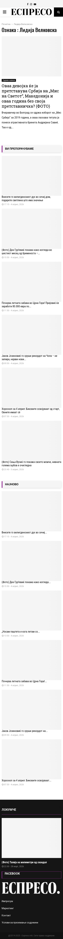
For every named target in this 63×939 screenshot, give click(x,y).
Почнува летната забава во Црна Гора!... (24, 681)
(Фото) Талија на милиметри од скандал (24, 862)
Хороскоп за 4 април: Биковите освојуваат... (26, 780)
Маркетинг (8, 908)
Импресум (7, 901)
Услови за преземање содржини (20, 922)
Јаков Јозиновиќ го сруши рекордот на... (25, 731)
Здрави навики (9, 80)
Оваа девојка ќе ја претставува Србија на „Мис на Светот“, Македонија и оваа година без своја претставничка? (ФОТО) (30, 96)
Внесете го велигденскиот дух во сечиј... (24, 532)
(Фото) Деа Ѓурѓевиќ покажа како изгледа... (26, 582)
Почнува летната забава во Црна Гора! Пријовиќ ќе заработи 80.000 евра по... (30, 304)
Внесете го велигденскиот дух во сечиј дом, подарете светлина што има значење (26, 198)
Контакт (6, 915)
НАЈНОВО (11, 484)
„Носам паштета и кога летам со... (21, 631)
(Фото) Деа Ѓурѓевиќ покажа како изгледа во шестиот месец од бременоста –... (27, 251)
